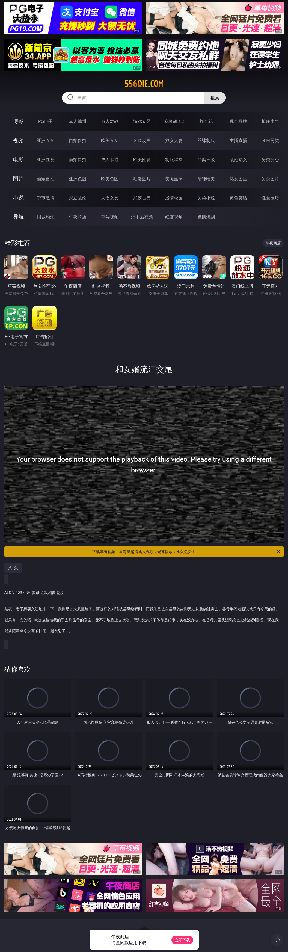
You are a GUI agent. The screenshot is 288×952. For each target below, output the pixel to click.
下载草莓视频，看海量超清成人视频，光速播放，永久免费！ (186, 551)
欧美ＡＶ (109, 140)
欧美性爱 (142, 159)
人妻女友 (109, 198)
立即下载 (182, 939)
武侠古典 (142, 198)
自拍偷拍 (77, 140)
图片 (18, 178)
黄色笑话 (238, 198)
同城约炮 (45, 217)
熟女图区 (238, 179)
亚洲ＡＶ (45, 140)
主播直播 (238, 140)
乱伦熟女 (238, 159)
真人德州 (77, 121)
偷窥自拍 (45, 179)
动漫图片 (142, 179)
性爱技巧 (270, 198)
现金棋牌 (238, 121)
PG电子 (45, 121)
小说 (18, 197)
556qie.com (144, 83)
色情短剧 (206, 217)
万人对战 (109, 121)
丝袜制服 (206, 140)
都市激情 (45, 198)
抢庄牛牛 (270, 121)
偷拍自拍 (77, 159)
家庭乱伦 (77, 198)
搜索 (214, 98)
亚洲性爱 (45, 159)
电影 (18, 159)
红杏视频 (174, 217)
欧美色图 (109, 179)
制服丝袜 (174, 159)
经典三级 (206, 159)
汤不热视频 (142, 217)
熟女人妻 (174, 140)
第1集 (13, 567)
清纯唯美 (206, 179)
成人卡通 (109, 159)
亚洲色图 (77, 179)
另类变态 (270, 159)
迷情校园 (174, 198)
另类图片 (270, 179)
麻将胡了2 (174, 121)
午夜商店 (77, 217)
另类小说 (206, 198)
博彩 (18, 121)
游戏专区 (142, 121)
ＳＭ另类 (270, 140)
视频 (18, 140)
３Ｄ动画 (142, 140)
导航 (18, 216)
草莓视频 (109, 217)
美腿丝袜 (174, 179)
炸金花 (206, 121)
